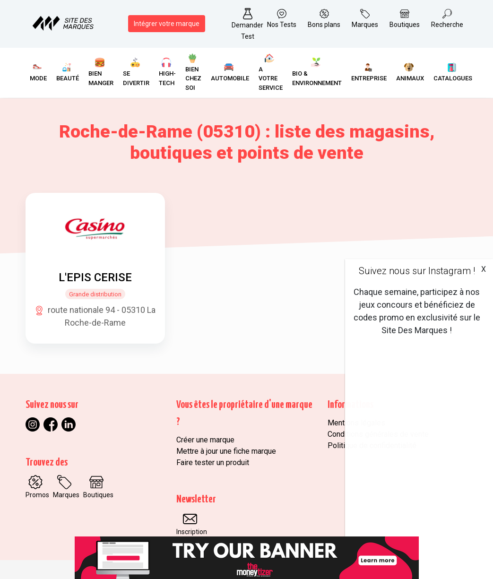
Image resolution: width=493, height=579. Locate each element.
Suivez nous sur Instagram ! (417, 271)
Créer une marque (205, 439)
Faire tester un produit (212, 462)
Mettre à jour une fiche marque (226, 451)
